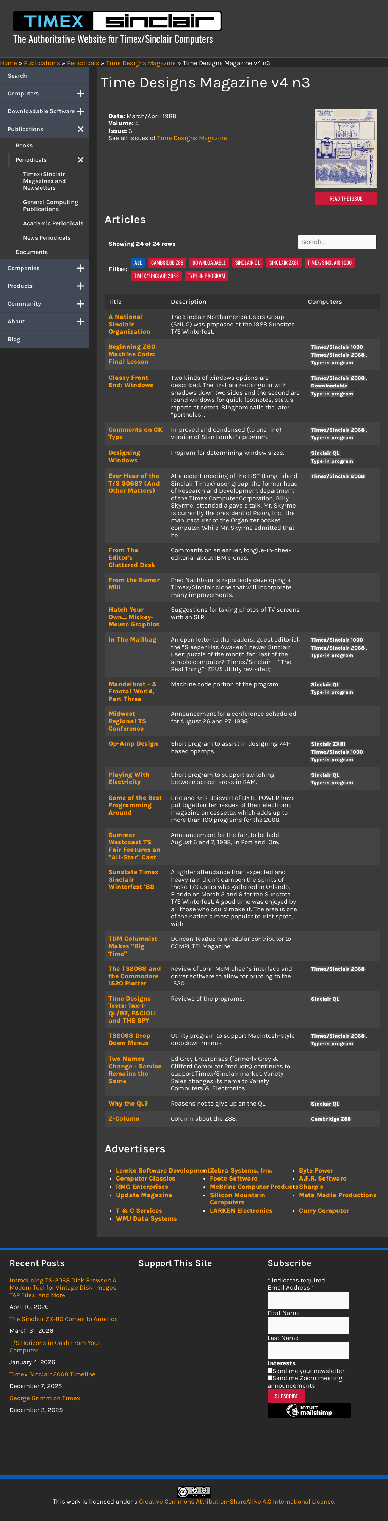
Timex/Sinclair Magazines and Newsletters (44, 180)
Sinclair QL (247, 259)
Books (24, 145)
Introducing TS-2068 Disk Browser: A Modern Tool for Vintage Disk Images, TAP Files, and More (63, 1284)
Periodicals (52, 160)
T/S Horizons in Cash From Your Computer (54, 1343)
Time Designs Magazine (192, 138)
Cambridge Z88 (167, 259)
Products (48, 286)
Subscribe (286, 1393)
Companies (48, 268)
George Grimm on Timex (44, 1394)
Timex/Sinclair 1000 (330, 259)
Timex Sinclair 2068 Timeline (52, 1370)
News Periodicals (46, 237)
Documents (32, 252)
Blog (14, 339)
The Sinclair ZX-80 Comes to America (63, 1316)
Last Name (283, 1334)
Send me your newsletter (308, 1367)
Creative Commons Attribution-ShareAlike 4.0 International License (236, 1498)
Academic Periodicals (53, 223)
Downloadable (209, 259)
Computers (48, 93)
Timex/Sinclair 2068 (156, 272)
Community (48, 303)
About (48, 321)
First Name (284, 1309)
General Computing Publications (50, 205)
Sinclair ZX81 (284, 259)
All (138, 259)
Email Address (291, 1284)
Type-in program (206, 272)
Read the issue (346, 198)
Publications (48, 129)
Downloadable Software (48, 111)
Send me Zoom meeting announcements (305, 1378)
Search (17, 75)
